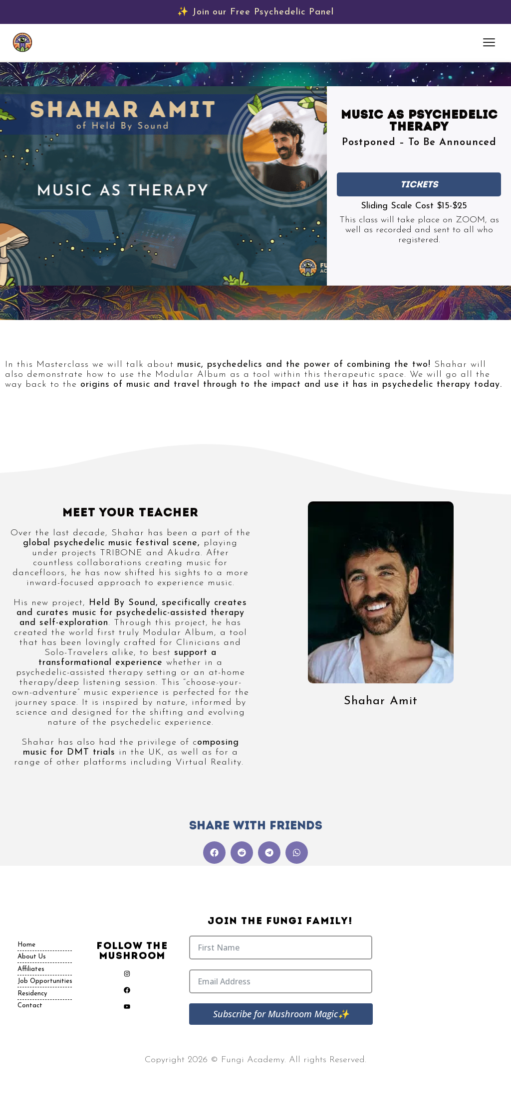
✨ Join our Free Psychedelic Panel (255, 12)
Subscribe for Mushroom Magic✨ (281, 1014)
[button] (214, 852)
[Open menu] (490, 42)
